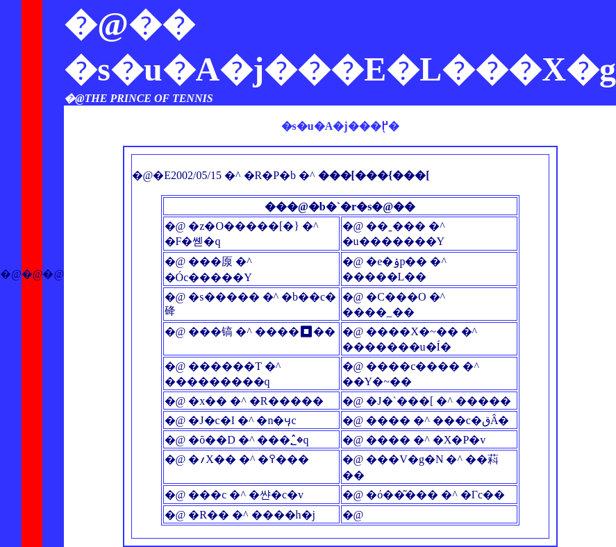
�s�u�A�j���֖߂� (340, 126)
